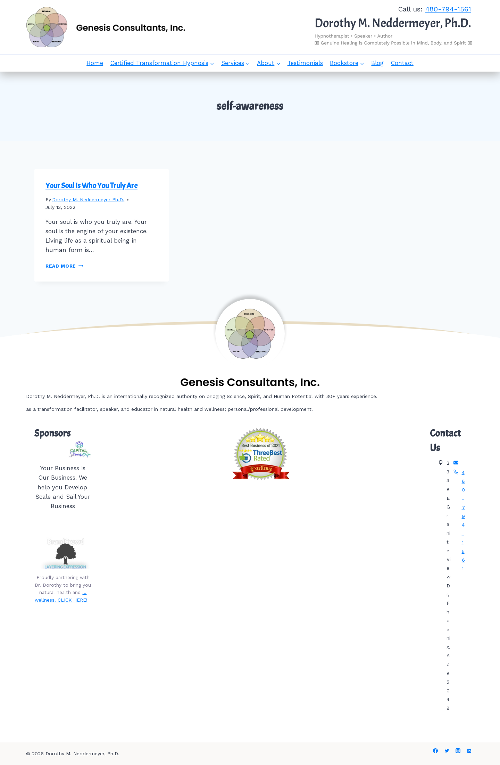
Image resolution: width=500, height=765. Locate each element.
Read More (64, 266)
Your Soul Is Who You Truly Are (91, 185)
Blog (377, 62)
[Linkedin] (469, 751)
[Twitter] (447, 751)
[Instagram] (458, 751)
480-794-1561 (448, 9)
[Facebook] (435, 751)
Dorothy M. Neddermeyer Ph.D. (88, 199)
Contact (402, 62)
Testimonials (305, 62)
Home (94, 62)
